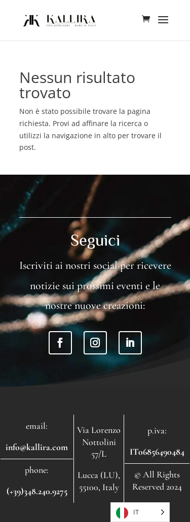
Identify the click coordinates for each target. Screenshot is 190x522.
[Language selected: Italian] (140, 512)
